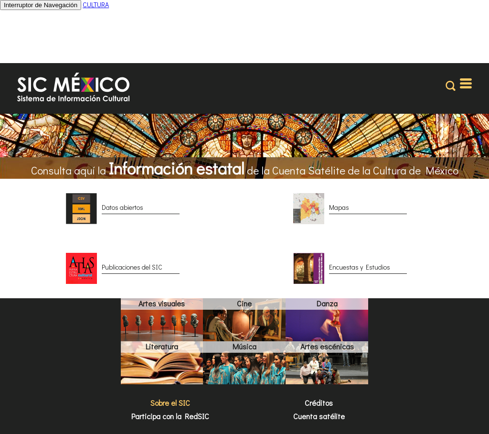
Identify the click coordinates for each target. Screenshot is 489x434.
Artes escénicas (327, 346)
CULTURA (96, 4)
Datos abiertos (122, 207)
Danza (327, 303)
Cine (244, 303)
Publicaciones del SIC (132, 266)
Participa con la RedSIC (170, 416)
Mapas (339, 207)
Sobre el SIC (170, 403)
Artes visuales (161, 303)
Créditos (319, 403)
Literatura (162, 346)
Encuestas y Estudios (359, 266)
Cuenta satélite (319, 416)
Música (244, 346)
